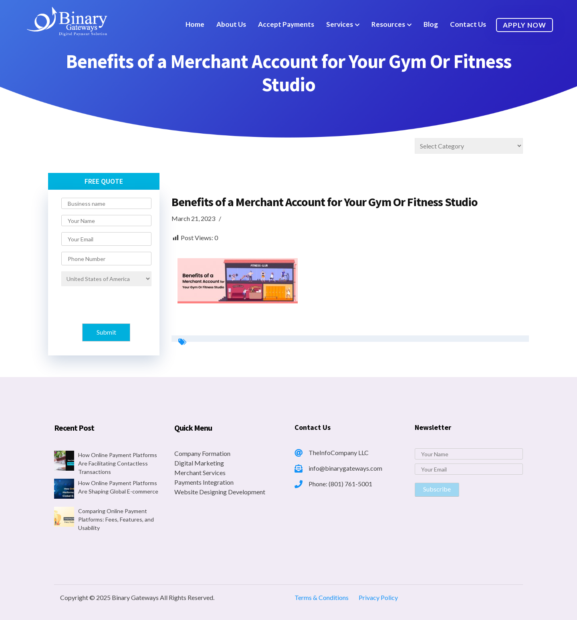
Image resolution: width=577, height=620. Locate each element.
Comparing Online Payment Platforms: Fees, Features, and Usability (116, 519)
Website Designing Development (219, 492)
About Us (231, 24)
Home (195, 24)
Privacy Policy (378, 597)
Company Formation (202, 453)
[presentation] (103, 304)
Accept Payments (286, 24)
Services (339, 24)
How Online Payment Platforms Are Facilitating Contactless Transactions (117, 463)
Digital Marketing (199, 463)
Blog (431, 24)
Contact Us (468, 24)
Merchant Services (200, 472)
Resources (388, 24)
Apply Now (524, 25)
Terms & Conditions (322, 597)
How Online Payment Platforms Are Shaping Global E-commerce (118, 487)
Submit (106, 332)
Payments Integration (204, 482)
